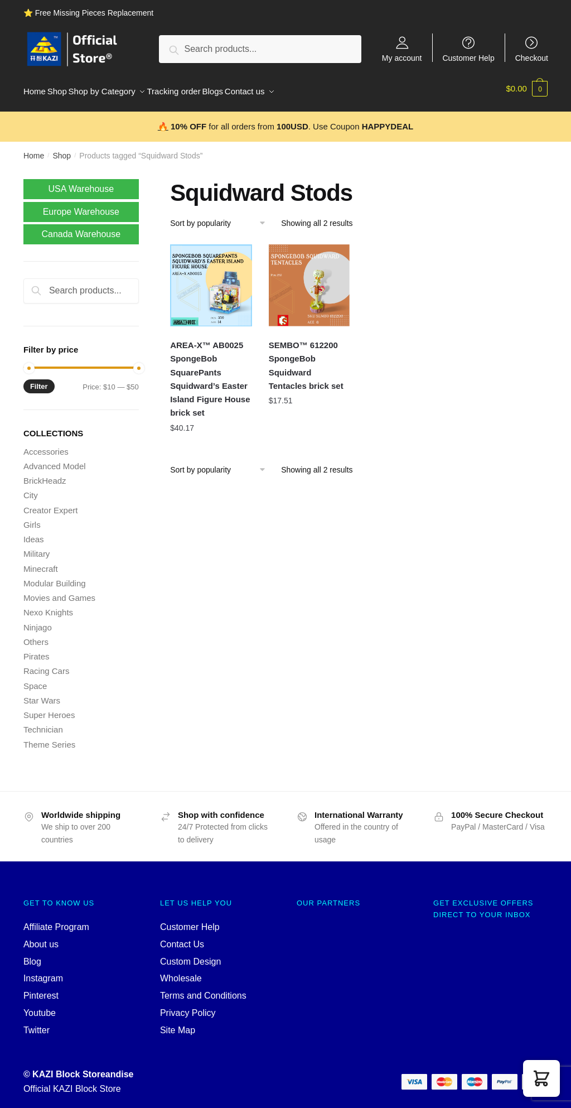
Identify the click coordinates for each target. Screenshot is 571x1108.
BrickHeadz (44, 474)
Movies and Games (59, 591)
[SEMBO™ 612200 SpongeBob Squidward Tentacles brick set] (310, 279)
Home (33, 149)
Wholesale (181, 972)
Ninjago (37, 621)
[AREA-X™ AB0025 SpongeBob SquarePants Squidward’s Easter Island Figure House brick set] (211, 279)
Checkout (531, 58)
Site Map (177, 1024)
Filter (39, 380)
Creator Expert (50, 504)
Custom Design (190, 955)
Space (35, 680)
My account (402, 58)
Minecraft (40, 562)
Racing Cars (46, 664)
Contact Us (182, 938)
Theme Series (49, 738)
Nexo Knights (48, 606)
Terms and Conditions (203, 989)
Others (36, 635)
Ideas (33, 533)
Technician (43, 723)
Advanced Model (54, 460)
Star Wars (41, 694)
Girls (32, 518)
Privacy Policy (188, 1006)
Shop (61, 149)
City (30, 489)
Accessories (46, 445)
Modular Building (54, 577)
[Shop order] (221, 217)
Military (36, 547)
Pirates (36, 650)
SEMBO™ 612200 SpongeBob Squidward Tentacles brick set (306, 359)
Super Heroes (49, 709)
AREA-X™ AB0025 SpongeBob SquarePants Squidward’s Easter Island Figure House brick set (210, 372)
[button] (541, 1078)
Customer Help (468, 58)
